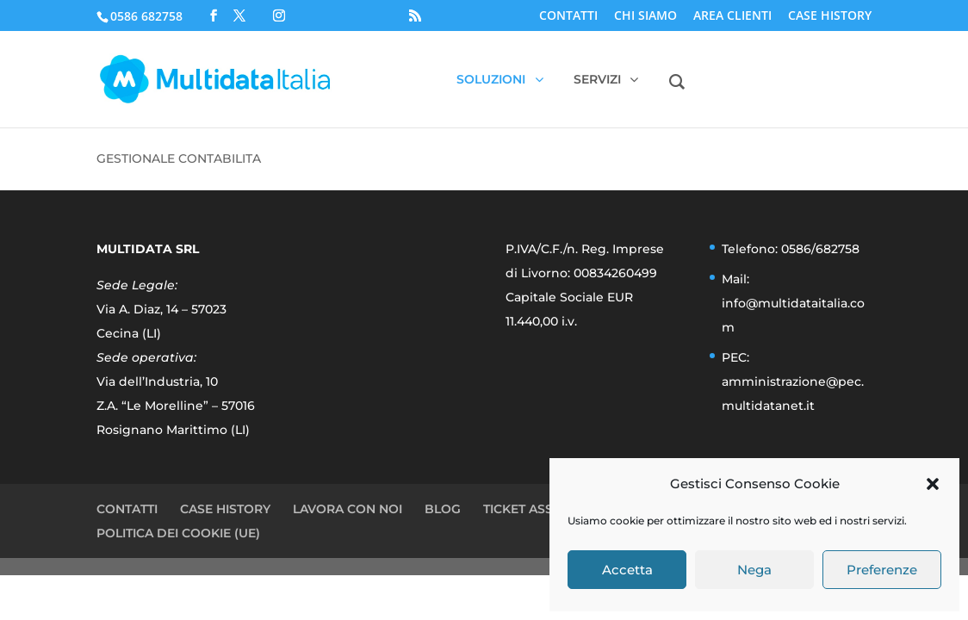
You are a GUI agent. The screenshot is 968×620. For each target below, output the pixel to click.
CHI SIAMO (645, 16)
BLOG (443, 509)
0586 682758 (146, 16)
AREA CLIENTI (732, 16)
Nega (754, 569)
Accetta (627, 569)
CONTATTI (568, 16)
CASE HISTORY (830, 16)
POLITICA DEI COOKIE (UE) (178, 533)
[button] (932, 484)
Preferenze (882, 569)
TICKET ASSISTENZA (544, 509)
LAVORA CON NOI (347, 509)
